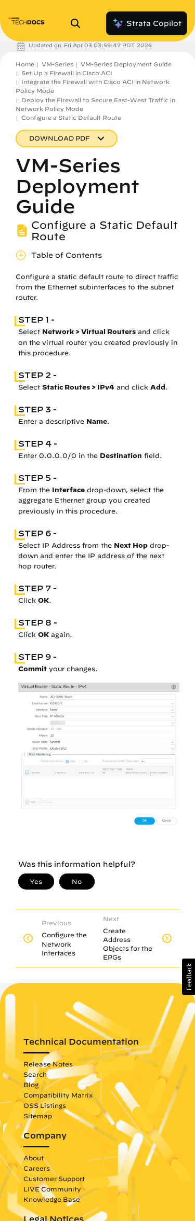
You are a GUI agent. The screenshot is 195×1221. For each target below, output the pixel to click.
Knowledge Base (51, 1199)
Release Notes (48, 1063)
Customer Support (54, 1178)
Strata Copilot (146, 23)
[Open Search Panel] (78, 23)
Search (35, 1074)
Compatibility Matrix (58, 1095)
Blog (30, 1084)
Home (25, 64)
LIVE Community (52, 1188)
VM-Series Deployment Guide (126, 64)
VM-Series (57, 64)
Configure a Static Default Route (71, 117)
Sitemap (37, 1115)
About (33, 1157)
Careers (36, 1168)
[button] (188, 977)
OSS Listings (44, 1105)
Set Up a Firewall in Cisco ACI (66, 73)
